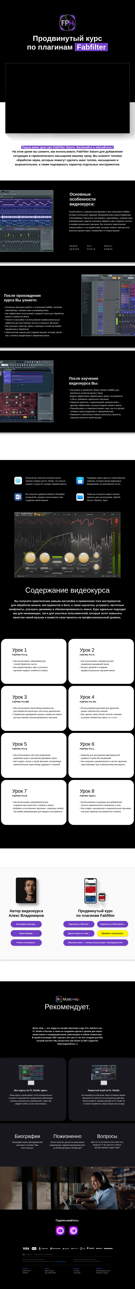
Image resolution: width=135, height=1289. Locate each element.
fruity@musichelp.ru (61, 1261)
